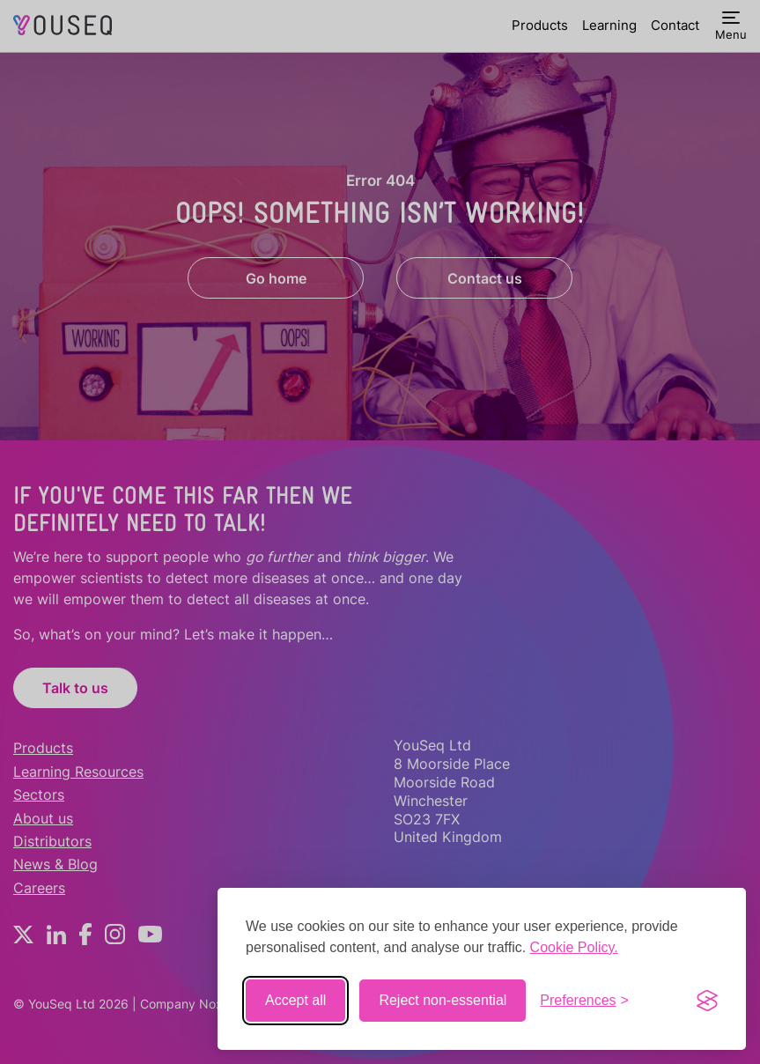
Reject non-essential (442, 1000)
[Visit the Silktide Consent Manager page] (707, 1000)
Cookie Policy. (574, 947)
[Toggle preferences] (584, 1000)
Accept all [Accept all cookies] (295, 1000)
